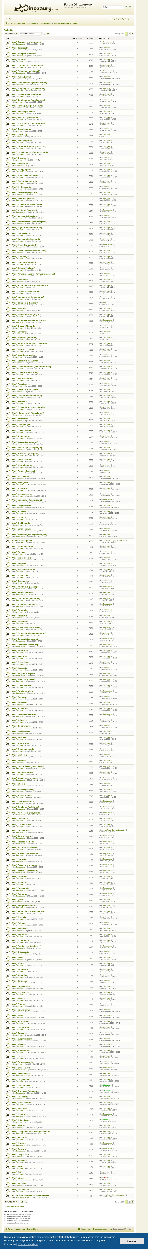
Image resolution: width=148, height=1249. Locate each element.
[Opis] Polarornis (19, 488)
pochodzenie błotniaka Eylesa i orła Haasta (31, 1195)
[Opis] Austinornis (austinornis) (26, 604)
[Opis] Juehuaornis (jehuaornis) (26, 239)
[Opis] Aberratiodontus (22, 465)
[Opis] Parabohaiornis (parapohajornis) (29, 222)
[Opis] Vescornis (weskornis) (25, 117)
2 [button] (129, 34)
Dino (105, 1178)
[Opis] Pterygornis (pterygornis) (26, 813)
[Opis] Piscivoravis (20, 477)
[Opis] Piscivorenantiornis (23, 569)
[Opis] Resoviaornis (21, 401)
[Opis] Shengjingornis (22, 169)
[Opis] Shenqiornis (20, 158)
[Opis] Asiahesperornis (22, 494)
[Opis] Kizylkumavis (21, 992)
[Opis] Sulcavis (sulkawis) (23, 268)
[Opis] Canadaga (19, 981)
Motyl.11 (22, 543)
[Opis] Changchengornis (23, 749)
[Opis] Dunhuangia (20, 256)
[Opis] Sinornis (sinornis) (23, 349)
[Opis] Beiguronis (20, 1114)
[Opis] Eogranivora (20, 940)
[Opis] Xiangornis (19, 882)
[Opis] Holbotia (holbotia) (23, 842)
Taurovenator (20, 44)
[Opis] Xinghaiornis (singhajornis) (27, 314)
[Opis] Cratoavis (19, 1143)
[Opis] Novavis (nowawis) (23, 355)
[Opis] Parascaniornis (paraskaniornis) (29, 343)
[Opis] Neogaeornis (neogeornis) (26, 778)
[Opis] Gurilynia (19, 859)
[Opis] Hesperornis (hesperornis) (26, 94)
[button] (132, 33)
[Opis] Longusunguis (21, 529)
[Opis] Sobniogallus (21, 48)
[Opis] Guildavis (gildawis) (24, 679)
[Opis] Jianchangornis (22, 141)
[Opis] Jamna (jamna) (21, 77)
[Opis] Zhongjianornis (21, 129)
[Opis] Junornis (19, 761)
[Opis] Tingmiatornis (21, 987)
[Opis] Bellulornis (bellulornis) (25, 807)
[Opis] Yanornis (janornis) (23, 471)
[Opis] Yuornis (18, 1016)
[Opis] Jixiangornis (20, 482)
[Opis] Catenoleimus (21, 662)
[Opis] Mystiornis (19, 755)
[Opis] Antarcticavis (20, 1120)
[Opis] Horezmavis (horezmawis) (26, 627)
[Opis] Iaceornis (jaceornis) (24, 198)
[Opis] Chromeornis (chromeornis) (27, 65)
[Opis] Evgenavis (19, 1033)
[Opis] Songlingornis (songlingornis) (28, 100)
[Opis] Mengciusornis (21, 558)
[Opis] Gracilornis (20, 280)
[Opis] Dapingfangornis (22, 546)
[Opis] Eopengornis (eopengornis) (27, 204)
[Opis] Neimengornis (21, 1010)
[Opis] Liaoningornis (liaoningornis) (28, 297)
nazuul (105, 1120)
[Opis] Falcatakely (20, 1097)
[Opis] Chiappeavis (20, 952)
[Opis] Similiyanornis (21, 726)
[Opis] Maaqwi (18, 963)
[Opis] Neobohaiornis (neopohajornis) (29, 320)
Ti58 (104, 303)
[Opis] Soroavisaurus (21, 1103)
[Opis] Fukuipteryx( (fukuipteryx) (26, 946)
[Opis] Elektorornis (20, 1027)
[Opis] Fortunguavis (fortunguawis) (28, 106)
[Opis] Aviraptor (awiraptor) (24, 54)
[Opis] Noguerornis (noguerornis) (27, 227)
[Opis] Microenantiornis (22, 772)
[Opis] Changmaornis (21, 685)
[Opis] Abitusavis (19, 720)
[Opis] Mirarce (18, 1178)
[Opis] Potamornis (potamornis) (26, 865)
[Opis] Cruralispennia (21, 824)
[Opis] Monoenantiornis (22, 378)
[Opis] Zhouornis (19, 877)
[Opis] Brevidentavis (21, 1068)
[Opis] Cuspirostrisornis (23, 1039)
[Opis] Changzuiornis (21, 430)
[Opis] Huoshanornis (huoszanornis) (28, 123)
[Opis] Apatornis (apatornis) (24, 210)
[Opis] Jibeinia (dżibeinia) (23, 112)
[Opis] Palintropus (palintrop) (25, 587)
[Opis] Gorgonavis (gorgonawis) (26, 42)
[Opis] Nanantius (19, 975)
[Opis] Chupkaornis (20, 1155)
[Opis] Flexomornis (20, 888)
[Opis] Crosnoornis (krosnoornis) (27, 396)
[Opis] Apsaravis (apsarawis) (25, 853)
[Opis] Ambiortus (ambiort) (24, 245)
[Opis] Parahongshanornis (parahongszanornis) (33, 274)
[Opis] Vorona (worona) (22, 593)
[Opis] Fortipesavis (20, 1021)
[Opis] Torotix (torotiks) (22, 691)
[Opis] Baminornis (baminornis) (26, 303)
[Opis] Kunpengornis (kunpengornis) (28, 88)
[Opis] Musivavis (19, 1108)
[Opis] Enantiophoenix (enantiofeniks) (29, 251)
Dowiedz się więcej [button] (28, 1244)
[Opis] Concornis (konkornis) (25, 372)
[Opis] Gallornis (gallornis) (24, 714)
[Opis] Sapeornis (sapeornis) (25, 193)
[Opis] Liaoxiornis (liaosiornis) (25, 216)
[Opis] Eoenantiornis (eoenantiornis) (28, 407)
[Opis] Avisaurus (19, 1137)
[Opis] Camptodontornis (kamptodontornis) (31, 367)
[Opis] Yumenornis (20, 622)
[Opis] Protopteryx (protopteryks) (27, 448)
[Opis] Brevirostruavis (22, 1050)
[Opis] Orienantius (20, 819)
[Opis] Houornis (19, 309)
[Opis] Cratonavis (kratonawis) (25, 1091)
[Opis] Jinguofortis (20, 934)
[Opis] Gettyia (18, 1172)
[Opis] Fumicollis (19, 1160)
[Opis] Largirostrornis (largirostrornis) (29, 146)
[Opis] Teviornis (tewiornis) (24, 801)
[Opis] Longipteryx (20, 517)
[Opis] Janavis (18, 1166)
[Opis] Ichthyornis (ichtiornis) (25, 905)
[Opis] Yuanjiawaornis (22, 233)
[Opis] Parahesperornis (22, 1062)
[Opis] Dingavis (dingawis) (24, 326)
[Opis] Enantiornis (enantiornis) (26, 390)
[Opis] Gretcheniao (20, 581)
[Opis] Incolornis (19, 656)
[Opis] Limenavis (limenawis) (25, 645)
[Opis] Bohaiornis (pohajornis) (25, 453)
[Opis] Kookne (18, 958)
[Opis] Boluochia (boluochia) (25, 175)
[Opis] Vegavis (18, 1126)
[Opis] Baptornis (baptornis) (24, 338)
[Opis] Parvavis (18, 552)
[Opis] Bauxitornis (20, 969)
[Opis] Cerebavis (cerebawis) (25, 639)
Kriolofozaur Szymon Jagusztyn (114, 540)
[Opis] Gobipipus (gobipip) (24, 262)
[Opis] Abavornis (19, 668)
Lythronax (19, 50)
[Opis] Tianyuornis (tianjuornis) (26, 598)
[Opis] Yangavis (19, 564)
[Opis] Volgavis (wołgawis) (24, 674)
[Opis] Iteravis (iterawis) (22, 836)
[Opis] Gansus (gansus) (22, 459)
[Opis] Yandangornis (21, 830)
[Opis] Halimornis (19, 703)
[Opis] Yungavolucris (21, 1079)
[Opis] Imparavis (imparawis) (25, 871)
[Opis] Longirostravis (21, 506)
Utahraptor (107, 1085)
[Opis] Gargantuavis (21, 1085)
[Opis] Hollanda (19, 1045)
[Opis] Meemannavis (21, 1074)
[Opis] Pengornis (19, 610)
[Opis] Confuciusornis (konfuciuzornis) (29, 83)
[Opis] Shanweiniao (20, 511)
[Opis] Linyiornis (19, 332)
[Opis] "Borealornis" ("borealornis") (28, 413)
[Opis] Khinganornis (21, 732)
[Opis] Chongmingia (21, 424)
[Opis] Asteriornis (20, 929)
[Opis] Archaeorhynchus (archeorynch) (29, 535)
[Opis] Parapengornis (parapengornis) (29, 633)
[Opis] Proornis (18, 1004)
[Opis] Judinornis (19, 894)
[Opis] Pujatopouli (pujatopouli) (26, 71)
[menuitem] (127, 19)
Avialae (8, 29)
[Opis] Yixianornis (20, 419)
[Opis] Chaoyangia (20, 135)
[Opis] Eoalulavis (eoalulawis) (25, 361)
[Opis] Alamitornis (20, 708)
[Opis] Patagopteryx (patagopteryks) (28, 911)
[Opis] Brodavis (19, 917)
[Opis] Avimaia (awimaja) (23, 790)
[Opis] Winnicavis (20, 59)
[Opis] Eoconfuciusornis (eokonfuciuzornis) (31, 285)
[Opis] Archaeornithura (22, 795)
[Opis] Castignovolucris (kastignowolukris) (31, 1131)
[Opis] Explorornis (20, 650)
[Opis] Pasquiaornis (21, 384)
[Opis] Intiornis (18, 784)
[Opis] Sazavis (18, 998)
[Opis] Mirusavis (19, 737)
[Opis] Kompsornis (20, 743)
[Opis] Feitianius (19, 923)
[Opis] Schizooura (20, 164)
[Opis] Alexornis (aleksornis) (24, 848)
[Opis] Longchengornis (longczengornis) (30, 152)
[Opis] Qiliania (18, 900)
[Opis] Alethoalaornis (21, 187)
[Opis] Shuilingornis (21, 523)
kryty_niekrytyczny (22, 1197)
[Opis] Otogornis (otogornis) (24, 181)
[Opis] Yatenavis (19, 1184)
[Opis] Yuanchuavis (20, 1189)
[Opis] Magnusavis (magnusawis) (27, 500)
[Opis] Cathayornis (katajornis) (25, 291)
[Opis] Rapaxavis (19, 616)
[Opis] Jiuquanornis (21, 697)
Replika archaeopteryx (22, 540)
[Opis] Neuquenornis (21, 436)
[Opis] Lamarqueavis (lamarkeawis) (28, 766)
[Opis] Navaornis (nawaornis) (25, 442)
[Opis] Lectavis (18, 1056)
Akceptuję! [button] (131, 1241)
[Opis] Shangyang (20, 575)
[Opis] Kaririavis (19, 1149)
